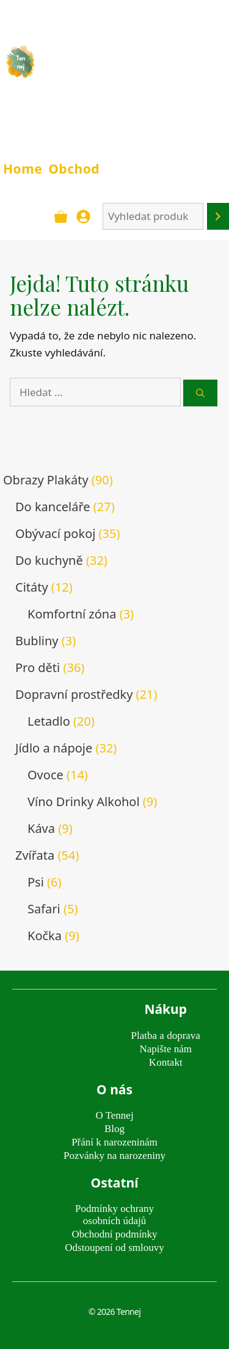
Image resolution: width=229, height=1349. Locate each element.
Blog (114, 1129)
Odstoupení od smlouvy (114, 1247)
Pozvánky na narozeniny (114, 1155)
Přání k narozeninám (114, 1142)
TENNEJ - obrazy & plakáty (118, 69)
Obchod (74, 168)
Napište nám (166, 1049)
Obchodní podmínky (114, 1234)
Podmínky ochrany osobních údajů (114, 1215)
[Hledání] (218, 216)
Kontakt (166, 1062)
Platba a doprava (165, 1035)
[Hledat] (200, 393)
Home (22, 168)
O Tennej (114, 1115)
